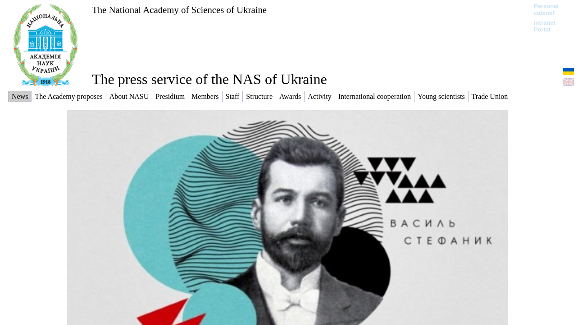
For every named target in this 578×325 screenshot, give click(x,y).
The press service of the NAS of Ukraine (209, 79)
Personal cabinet (546, 9)
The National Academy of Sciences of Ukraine (179, 9)
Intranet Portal (544, 26)
